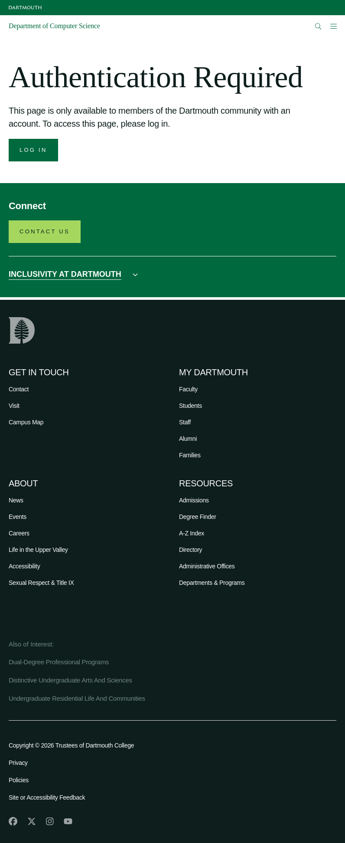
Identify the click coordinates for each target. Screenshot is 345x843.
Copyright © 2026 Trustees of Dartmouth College (71, 745)
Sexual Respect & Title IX (41, 582)
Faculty (188, 389)
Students (190, 405)
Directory (190, 549)
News (16, 500)
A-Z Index (191, 533)
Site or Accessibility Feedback (47, 797)
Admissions (194, 500)
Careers (19, 533)
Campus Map (26, 422)
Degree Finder (197, 516)
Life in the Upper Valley (38, 549)
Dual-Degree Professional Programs (59, 662)
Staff (185, 422)
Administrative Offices (207, 566)
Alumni (188, 438)
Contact (19, 389)
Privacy (18, 762)
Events (17, 516)
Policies (19, 780)
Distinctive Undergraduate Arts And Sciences (70, 680)
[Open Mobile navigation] (333, 26)
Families (190, 455)
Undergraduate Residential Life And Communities (77, 698)
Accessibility (24, 566)
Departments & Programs (211, 582)
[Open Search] (318, 26)
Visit (14, 405)
